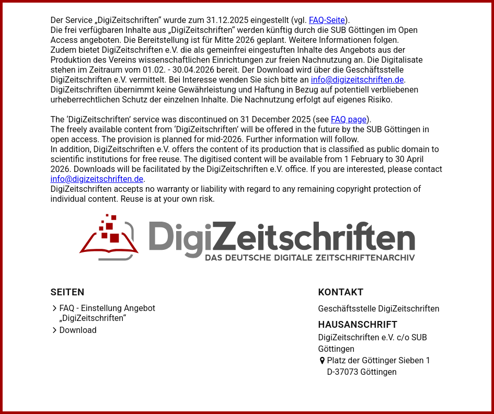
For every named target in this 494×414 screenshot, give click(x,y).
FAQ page (348, 119)
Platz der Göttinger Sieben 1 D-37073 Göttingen (379, 366)
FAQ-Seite (327, 20)
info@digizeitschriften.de (357, 80)
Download (78, 330)
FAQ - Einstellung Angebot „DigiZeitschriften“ (108, 313)
